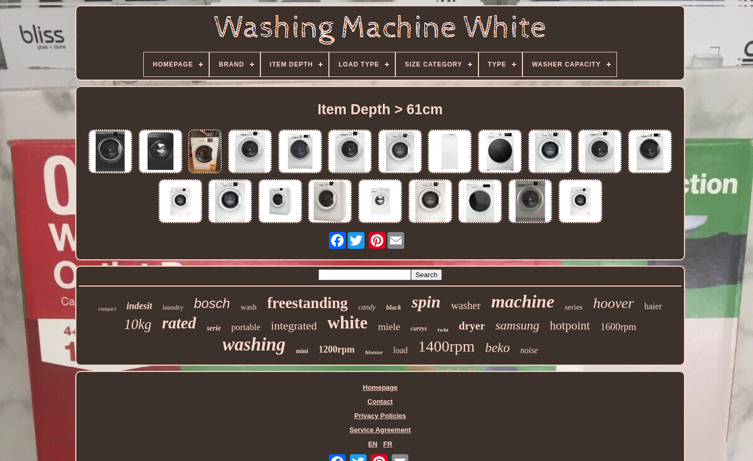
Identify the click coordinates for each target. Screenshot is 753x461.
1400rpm (446, 346)
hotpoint (570, 325)
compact (107, 309)
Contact (380, 401)
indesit (139, 306)
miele (389, 326)
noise (529, 350)
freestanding (307, 302)
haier (653, 306)
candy (366, 307)
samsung (518, 325)
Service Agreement (379, 430)
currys (418, 328)
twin (443, 329)
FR (387, 444)
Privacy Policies (380, 416)
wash (249, 307)
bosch (212, 303)
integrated (294, 325)
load (400, 350)
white (347, 322)
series (574, 307)
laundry (173, 307)
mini (302, 351)
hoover (613, 303)
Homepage (380, 387)
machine (522, 301)
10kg (137, 324)
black (393, 307)
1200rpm (336, 349)
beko (497, 348)
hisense (374, 352)
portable (245, 327)
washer (466, 305)
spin (426, 301)
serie (214, 328)
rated (179, 323)
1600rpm (618, 326)
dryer (472, 326)
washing (254, 344)
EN (373, 444)
